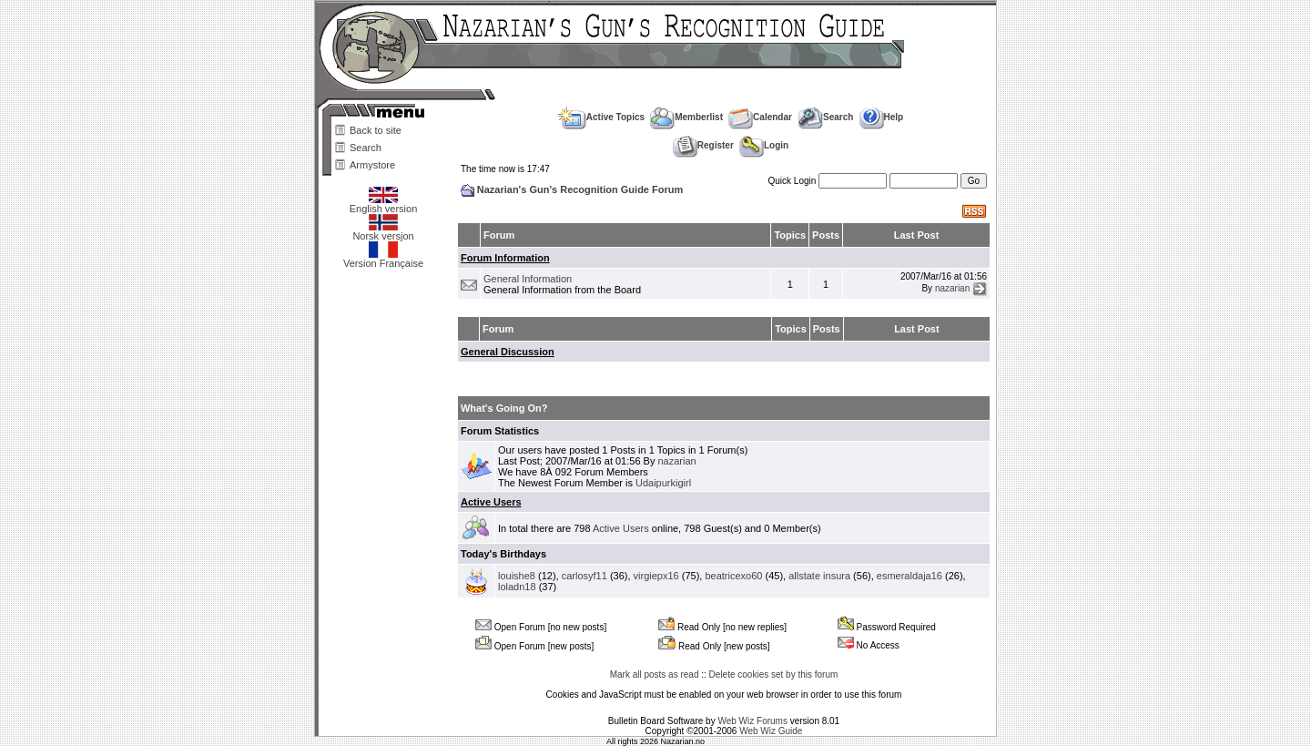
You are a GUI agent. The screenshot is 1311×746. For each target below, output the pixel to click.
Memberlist (686, 117)
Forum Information (505, 257)
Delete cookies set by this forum (773, 674)
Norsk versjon (382, 231)
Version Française (383, 259)
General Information (527, 278)
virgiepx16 (656, 575)
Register (703, 145)
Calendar (760, 117)
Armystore (372, 164)
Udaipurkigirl (663, 482)
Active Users (491, 501)
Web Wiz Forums (752, 721)
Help (881, 117)
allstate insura (819, 575)
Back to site (375, 130)
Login (763, 145)
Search (365, 147)
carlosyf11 (584, 575)
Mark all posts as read (654, 674)
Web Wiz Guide (770, 731)
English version (384, 204)
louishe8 (516, 575)
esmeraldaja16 (909, 575)
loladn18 (517, 586)
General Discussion (507, 351)
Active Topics (601, 117)
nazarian (952, 288)
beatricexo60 (733, 575)
